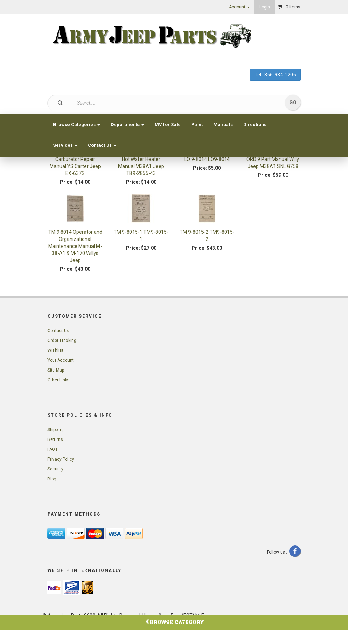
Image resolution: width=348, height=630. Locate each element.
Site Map (55, 370)
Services (65, 145)
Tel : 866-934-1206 (275, 74)
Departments (127, 124)
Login (264, 7)
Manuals (223, 124)
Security (55, 469)
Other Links (58, 380)
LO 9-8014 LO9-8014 (207, 159)
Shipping (55, 429)
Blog (51, 478)
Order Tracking (61, 340)
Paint (197, 124)
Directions (254, 124)
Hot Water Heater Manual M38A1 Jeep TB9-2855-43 (141, 166)
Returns (55, 439)
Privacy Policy (60, 459)
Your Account (60, 360)
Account (239, 7)
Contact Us (102, 145)
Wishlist (55, 350)
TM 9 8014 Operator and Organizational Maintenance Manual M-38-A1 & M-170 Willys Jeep (75, 246)
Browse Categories (76, 124)
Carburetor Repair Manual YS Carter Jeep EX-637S (75, 166)
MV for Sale (168, 124)
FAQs (52, 449)
